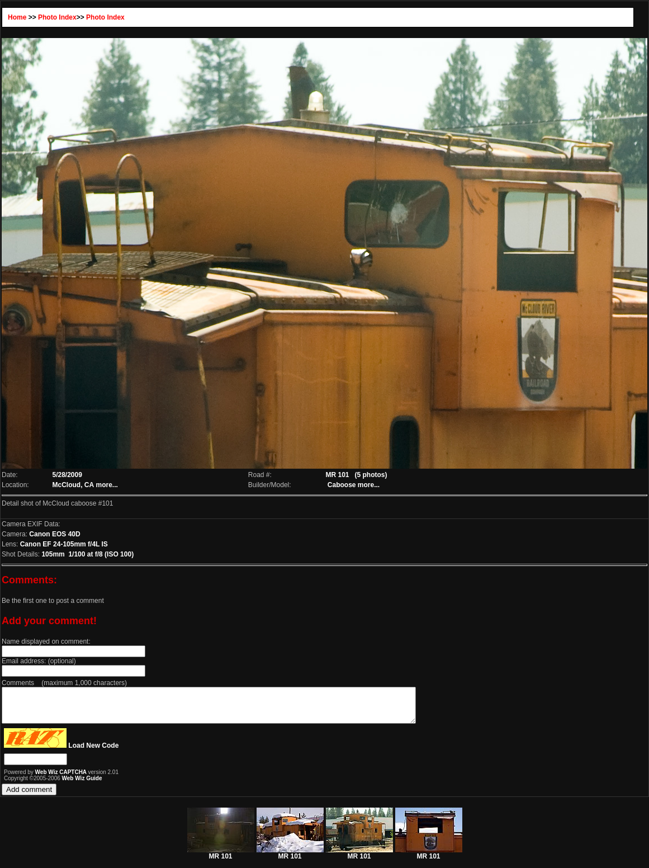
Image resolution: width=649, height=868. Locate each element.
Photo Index (57, 17)
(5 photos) (371, 475)
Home (17, 17)
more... (107, 485)
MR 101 (220, 860)
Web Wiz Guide (82, 785)
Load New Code (93, 752)
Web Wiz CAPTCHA (61, 779)
